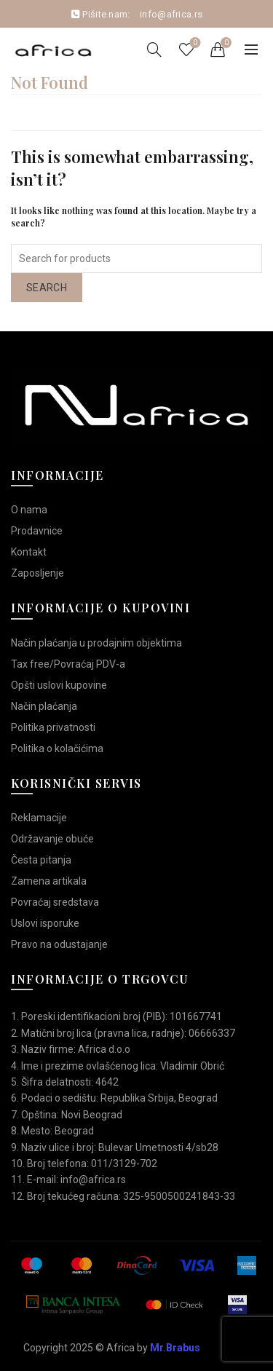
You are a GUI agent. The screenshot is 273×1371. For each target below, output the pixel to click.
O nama (29, 509)
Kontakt (29, 552)
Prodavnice (37, 531)
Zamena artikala (49, 881)
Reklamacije (39, 817)
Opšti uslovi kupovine (59, 685)
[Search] (154, 49)
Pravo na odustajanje (59, 944)
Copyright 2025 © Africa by (111, 1348)
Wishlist (194, 43)
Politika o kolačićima (57, 748)
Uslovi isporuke (45, 923)
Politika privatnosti (53, 727)
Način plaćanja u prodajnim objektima (96, 643)
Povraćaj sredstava (55, 902)
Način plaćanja (44, 706)
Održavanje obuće (52, 839)
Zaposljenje (37, 573)
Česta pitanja (41, 860)
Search (46, 287)
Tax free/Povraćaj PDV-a (68, 664)
